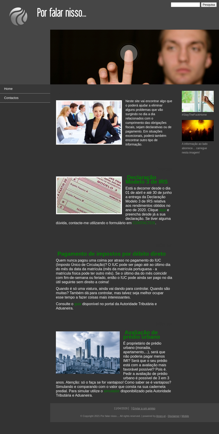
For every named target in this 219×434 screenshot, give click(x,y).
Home (8, 89)
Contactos (11, 98)
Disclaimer (174, 416)
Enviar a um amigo (144, 408)
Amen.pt (161, 416)
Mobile (185, 416)
